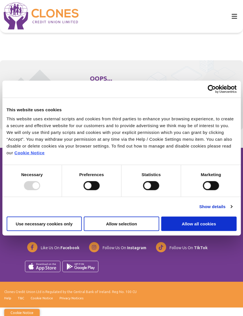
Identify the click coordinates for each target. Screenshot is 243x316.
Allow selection (121, 223)
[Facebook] (53, 254)
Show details (212, 206)
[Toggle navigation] (234, 16)
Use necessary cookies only (44, 223)
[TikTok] (181, 254)
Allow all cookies (199, 223)
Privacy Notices (72, 306)
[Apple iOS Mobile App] (42, 274)
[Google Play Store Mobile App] (80, 274)
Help (7, 306)
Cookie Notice (29, 152)
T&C (21, 306)
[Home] (37, 16)
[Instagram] (117, 254)
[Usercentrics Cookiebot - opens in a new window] (211, 89)
